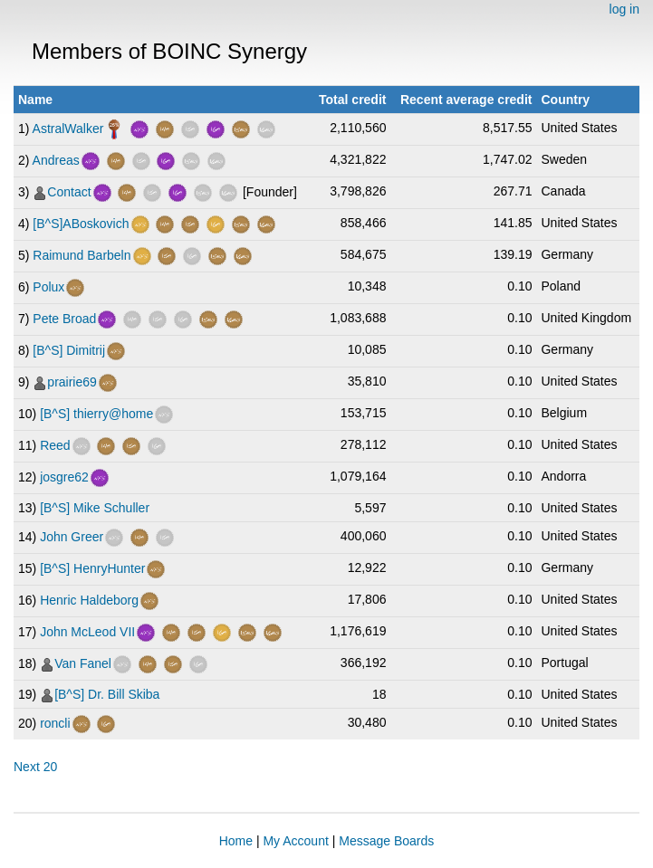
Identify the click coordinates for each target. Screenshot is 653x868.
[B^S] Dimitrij (69, 350)
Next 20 (35, 766)
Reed (55, 445)
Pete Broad (64, 318)
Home (236, 841)
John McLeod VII (87, 632)
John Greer (71, 536)
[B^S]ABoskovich (81, 223)
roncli (55, 723)
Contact (69, 192)
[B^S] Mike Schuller (94, 508)
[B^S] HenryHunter (92, 568)
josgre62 (64, 477)
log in (624, 9)
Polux (48, 287)
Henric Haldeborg (89, 600)
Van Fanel (82, 663)
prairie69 (71, 382)
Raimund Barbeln (81, 255)
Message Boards (386, 841)
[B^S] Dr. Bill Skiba (106, 694)
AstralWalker (68, 128)
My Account (295, 841)
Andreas (56, 160)
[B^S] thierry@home (96, 413)
